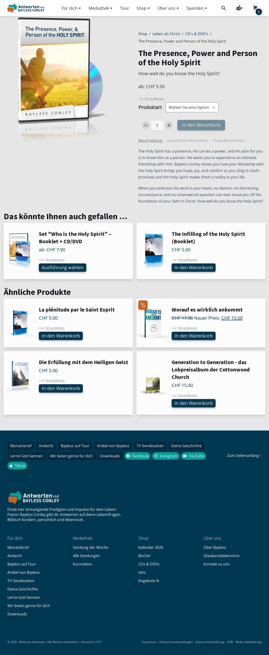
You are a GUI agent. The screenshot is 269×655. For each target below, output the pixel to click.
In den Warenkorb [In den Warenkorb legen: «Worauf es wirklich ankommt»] (193, 336)
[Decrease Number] (145, 125)
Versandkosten (154, 98)
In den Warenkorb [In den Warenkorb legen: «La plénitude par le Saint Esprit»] (61, 336)
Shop (143, 8)
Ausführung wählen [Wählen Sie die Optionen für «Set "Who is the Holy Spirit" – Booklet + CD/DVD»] (62, 267)
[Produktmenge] (157, 125)
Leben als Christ (166, 33)
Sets (142, 572)
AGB (230, 642)
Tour (124, 8)
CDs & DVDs (149, 564)
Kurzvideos (82, 564)
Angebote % (148, 580)
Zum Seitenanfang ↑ (244, 455)
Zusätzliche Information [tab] (187, 140)
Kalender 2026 (150, 547)
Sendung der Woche (90, 547)
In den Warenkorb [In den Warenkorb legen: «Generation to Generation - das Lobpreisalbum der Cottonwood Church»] (193, 403)
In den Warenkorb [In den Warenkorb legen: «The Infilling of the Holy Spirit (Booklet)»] (193, 267)
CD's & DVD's (196, 33)
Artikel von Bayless (113, 445)
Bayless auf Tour (75, 445)
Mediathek (101, 8)
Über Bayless (215, 547)
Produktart (150, 107)
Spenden (196, 8)
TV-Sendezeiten (150, 445)
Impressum (149, 642)
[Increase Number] (169, 125)
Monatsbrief (20, 445)
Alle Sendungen (86, 555)
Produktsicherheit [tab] (228, 140)
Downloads (110, 455)
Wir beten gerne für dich (71, 455)
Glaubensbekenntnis (222, 555)
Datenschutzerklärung (210, 642)
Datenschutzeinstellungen (176, 642)
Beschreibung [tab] (150, 140)
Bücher (144, 555)
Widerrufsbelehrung (249, 642)
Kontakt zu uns (217, 564)
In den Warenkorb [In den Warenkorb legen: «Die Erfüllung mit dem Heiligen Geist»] (61, 388)
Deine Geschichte (186, 445)
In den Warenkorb (201, 125)
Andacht (46, 445)
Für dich (71, 8)
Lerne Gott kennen (26, 455)
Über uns (168, 8)
